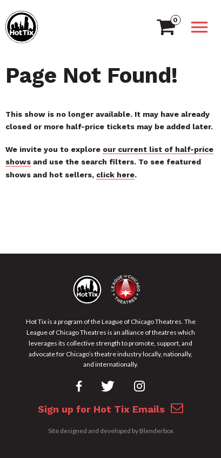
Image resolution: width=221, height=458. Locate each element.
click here (115, 174)
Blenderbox (156, 431)
